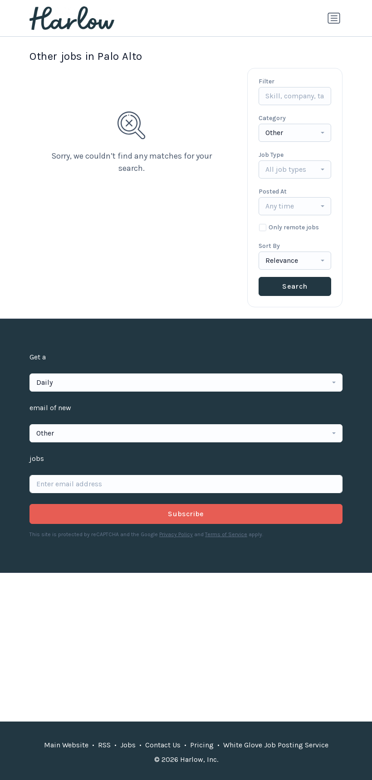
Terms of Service (226, 534)
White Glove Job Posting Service (275, 745)
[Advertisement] (186, 647)
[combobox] (295, 133)
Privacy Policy (176, 534)
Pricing (202, 745)
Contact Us (163, 745)
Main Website (66, 745)
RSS (104, 745)
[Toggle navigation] (334, 18)
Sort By (269, 246)
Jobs (128, 745)
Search (294, 286)
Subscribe (186, 513)
